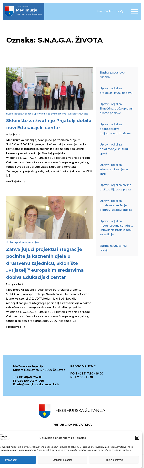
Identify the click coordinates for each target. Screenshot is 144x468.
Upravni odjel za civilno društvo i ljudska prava (57, 113)
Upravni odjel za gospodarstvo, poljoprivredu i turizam (115, 129)
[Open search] (121, 11)
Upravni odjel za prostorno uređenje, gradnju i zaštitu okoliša (116, 205)
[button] (137, 438)
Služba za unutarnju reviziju (113, 248)
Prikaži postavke (114, 459)
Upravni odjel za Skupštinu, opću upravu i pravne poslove (116, 108)
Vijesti (85, 113)
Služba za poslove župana (19, 113)
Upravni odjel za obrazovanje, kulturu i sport (114, 149)
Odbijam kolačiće (62, 459)
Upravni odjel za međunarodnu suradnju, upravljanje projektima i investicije (116, 227)
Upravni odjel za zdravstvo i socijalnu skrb (114, 169)
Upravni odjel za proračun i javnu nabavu (116, 91)
